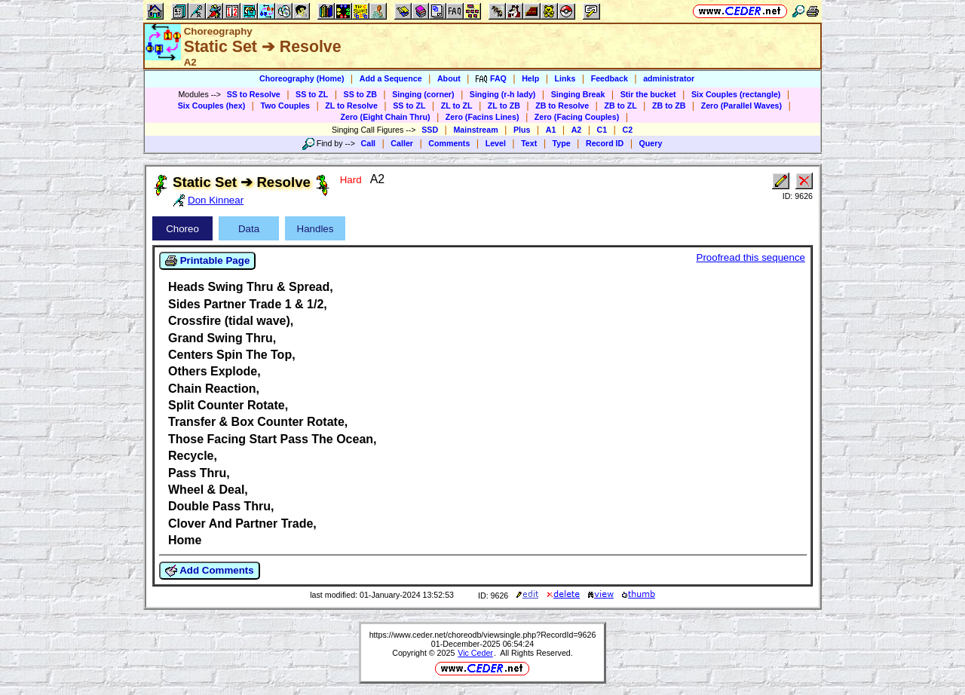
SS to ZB (360, 94)
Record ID (604, 143)
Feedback (609, 78)
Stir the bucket (648, 94)
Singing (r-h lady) (503, 94)
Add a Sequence (391, 78)
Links (565, 78)
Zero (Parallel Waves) (741, 105)
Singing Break (578, 94)
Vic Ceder (475, 652)
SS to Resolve (253, 94)
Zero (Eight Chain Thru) (385, 116)
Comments (449, 143)
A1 (551, 129)
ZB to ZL (620, 105)
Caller (402, 143)
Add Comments (209, 571)
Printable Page (207, 261)
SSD (429, 129)
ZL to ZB (504, 105)
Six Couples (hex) (211, 105)
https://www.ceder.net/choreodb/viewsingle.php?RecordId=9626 (482, 634)
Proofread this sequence (751, 257)
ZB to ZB (668, 105)
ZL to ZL (457, 105)
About (449, 78)
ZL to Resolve (351, 105)
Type (562, 143)
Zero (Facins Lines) (482, 116)
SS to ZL (312, 94)
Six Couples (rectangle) (735, 94)
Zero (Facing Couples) (577, 116)
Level (496, 143)
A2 (576, 129)
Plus (522, 129)
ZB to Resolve (562, 105)
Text (529, 143)
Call (368, 143)
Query (651, 143)
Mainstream (475, 129)
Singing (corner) (423, 94)
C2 (627, 129)
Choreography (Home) (302, 78)
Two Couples (285, 105)
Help (530, 78)
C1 (602, 129)
